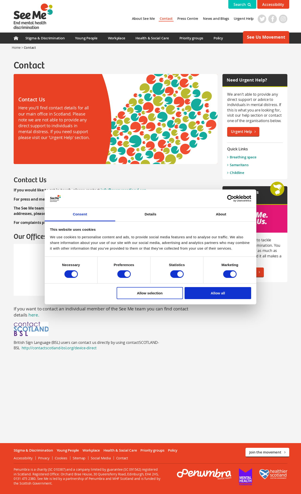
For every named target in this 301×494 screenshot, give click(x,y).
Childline (238, 172)
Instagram (285, 19)
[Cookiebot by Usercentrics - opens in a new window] (230, 198)
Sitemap (77, 458)
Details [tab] (150, 214)
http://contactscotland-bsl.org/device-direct (57, 347)
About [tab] (221, 214)
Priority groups (191, 38)
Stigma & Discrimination (45, 38)
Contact (168, 18)
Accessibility (273, 4)
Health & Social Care (152, 38)
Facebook (274, 19)
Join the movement (267, 452)
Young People (86, 38)
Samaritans (240, 164)
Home (16, 47)
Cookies (59, 458)
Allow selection (149, 293)
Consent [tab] (80, 214)
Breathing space (244, 157)
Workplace (116, 38)
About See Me (145, 18)
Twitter (264, 19)
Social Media (99, 458)
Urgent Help (245, 18)
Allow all (218, 293)
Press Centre (189, 18)
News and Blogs (218, 18)
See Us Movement (266, 37)
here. (31, 315)
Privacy (42, 458)
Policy (218, 38)
